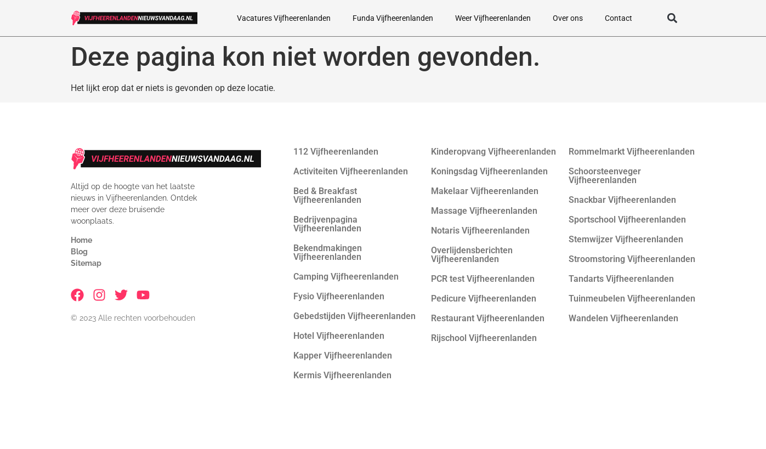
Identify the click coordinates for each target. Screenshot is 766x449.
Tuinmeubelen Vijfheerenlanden (632, 298)
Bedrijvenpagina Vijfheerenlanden (327, 224)
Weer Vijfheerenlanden (493, 18)
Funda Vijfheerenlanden (393, 18)
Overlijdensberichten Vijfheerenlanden (472, 254)
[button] (672, 18)
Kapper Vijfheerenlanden (342, 355)
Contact (618, 18)
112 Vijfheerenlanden (335, 151)
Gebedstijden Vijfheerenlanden (354, 316)
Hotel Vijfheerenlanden (338, 336)
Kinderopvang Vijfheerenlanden (493, 151)
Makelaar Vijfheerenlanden (484, 191)
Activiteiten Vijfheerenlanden (350, 171)
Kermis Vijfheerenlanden (342, 375)
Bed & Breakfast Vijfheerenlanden (327, 195)
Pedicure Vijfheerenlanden (483, 298)
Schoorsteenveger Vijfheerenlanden (605, 175)
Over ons (568, 18)
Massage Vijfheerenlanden (484, 211)
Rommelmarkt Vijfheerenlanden (632, 151)
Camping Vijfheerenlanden (346, 276)
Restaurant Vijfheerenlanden (487, 318)
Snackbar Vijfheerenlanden (622, 200)
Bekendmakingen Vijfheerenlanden (327, 252)
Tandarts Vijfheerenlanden (621, 279)
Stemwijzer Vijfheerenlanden (626, 239)
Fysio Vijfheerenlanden (338, 296)
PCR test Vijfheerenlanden (483, 279)
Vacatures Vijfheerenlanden (284, 18)
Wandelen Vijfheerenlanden (623, 318)
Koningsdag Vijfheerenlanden (489, 171)
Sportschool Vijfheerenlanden (627, 219)
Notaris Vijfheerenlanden (480, 230)
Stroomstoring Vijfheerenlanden (632, 259)
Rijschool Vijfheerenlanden (484, 338)
